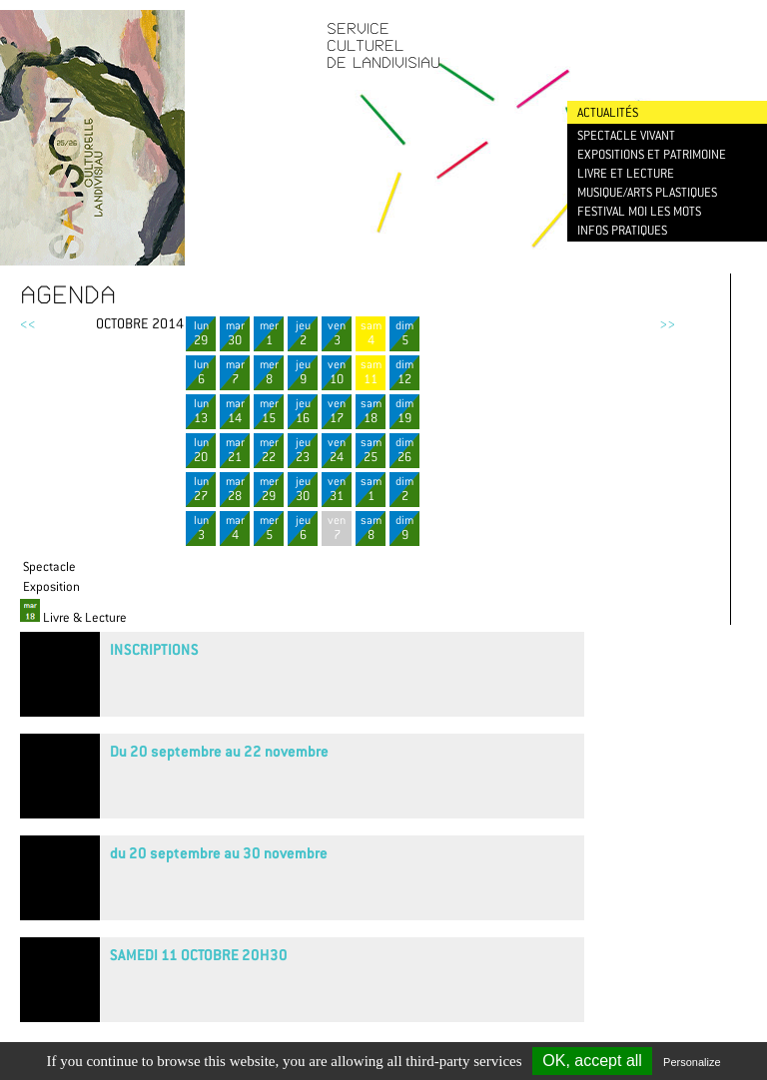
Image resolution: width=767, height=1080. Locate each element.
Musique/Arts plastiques (647, 192)
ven (337, 332)
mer (269, 332)
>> (667, 323)
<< (28, 323)
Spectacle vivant (626, 135)
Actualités (607, 112)
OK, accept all (592, 1060)
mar (235, 332)
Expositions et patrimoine (651, 154)
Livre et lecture (625, 173)
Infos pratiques (622, 230)
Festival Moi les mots (639, 211)
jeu (303, 332)
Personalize (691, 1062)
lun (201, 332)
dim (404, 332)
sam (370, 332)
